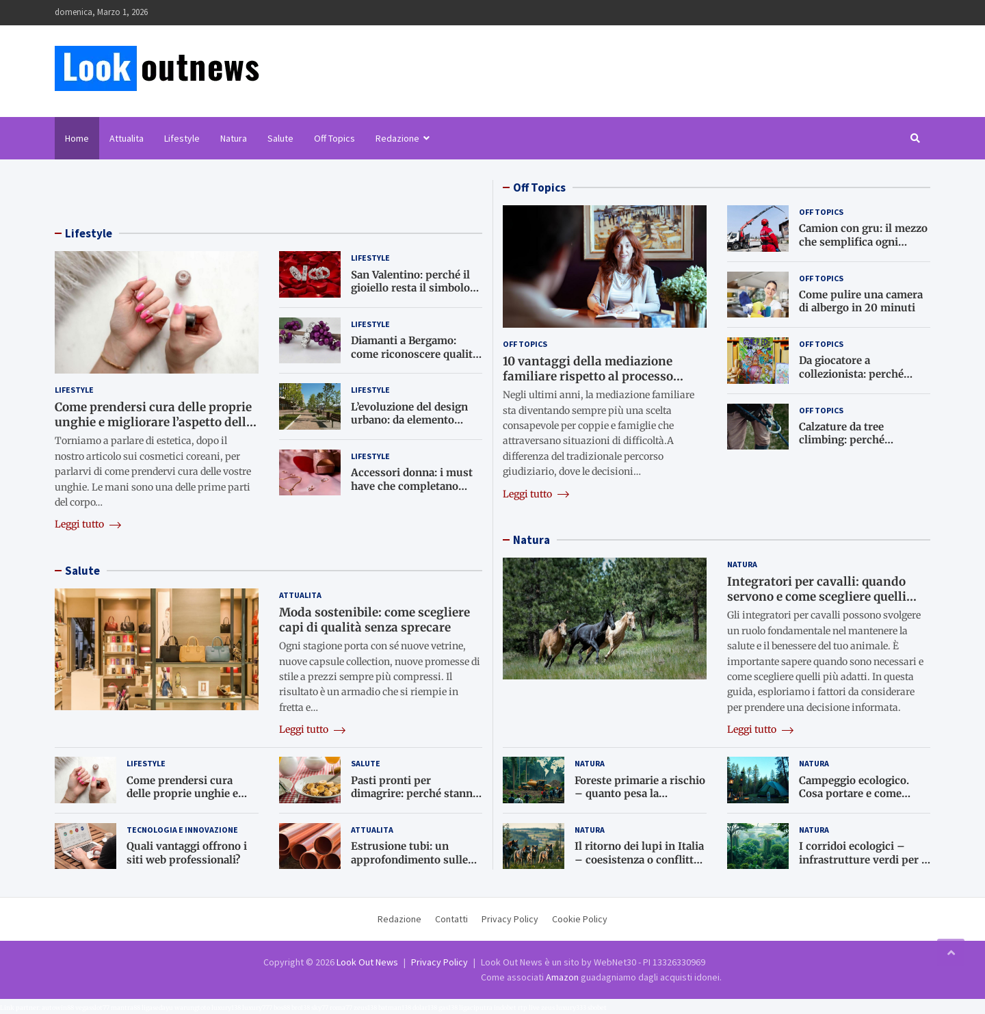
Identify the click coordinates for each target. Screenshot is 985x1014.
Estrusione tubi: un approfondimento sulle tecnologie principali (409, 859)
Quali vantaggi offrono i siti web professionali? (187, 853)
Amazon (562, 977)
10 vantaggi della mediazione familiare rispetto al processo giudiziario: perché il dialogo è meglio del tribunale (591, 384)
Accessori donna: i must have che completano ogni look (412, 486)
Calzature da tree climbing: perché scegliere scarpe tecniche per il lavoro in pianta (862, 446)
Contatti (451, 919)
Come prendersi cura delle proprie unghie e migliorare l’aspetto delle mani (153, 422)
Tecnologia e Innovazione (182, 829)
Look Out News (367, 962)
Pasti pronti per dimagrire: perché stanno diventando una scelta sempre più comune (415, 800)
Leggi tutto (88, 524)
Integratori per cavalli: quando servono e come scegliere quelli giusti (816, 596)
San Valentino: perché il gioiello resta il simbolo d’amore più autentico (410, 288)
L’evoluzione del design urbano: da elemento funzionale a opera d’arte (413, 420)
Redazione (397, 138)
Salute (280, 138)
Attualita (126, 138)
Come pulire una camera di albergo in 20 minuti (861, 301)
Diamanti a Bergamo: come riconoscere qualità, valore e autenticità (416, 354)
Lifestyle (182, 138)
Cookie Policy (579, 919)
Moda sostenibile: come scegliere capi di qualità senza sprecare (374, 620)
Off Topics (334, 138)
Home (77, 138)
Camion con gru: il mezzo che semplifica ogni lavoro (863, 241)
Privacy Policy (510, 919)
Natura (233, 138)
